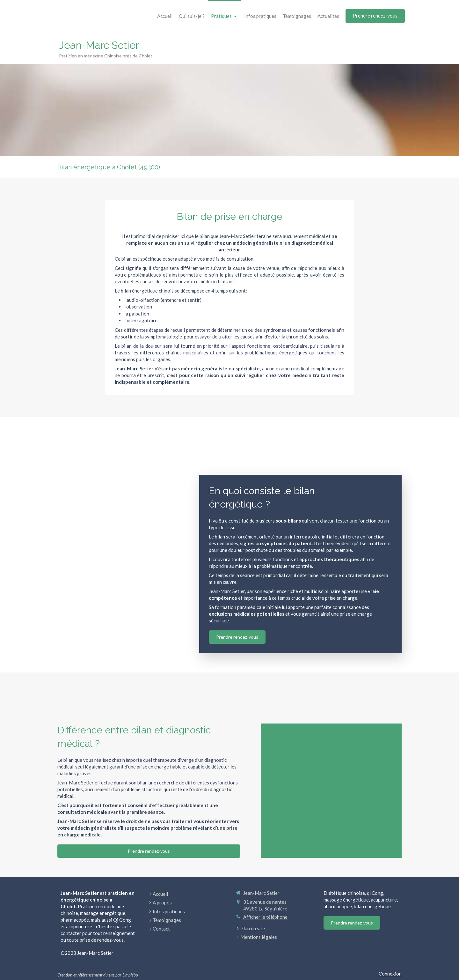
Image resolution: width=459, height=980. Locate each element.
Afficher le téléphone (265, 917)
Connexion (390, 973)
